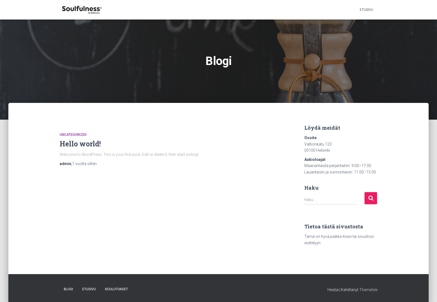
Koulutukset (116, 289)
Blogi (68, 289)
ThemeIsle (368, 289)
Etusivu (366, 10)
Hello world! (80, 143)
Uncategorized (73, 135)
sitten (84, 163)
